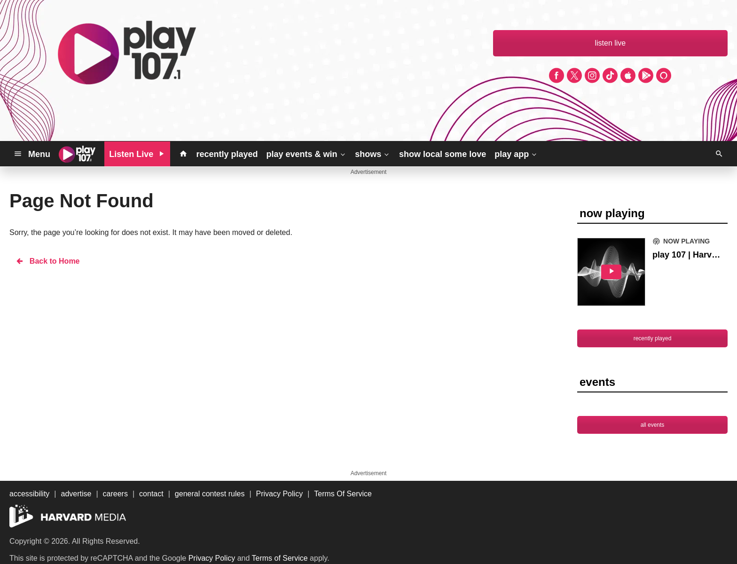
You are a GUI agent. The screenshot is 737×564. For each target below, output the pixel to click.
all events (653, 425)
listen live (610, 43)
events (597, 382)
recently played (227, 154)
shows (373, 154)
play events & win (306, 154)
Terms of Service (280, 558)
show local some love (442, 154)
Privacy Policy (211, 558)
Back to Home (47, 261)
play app (516, 154)
